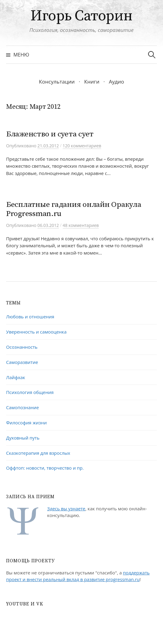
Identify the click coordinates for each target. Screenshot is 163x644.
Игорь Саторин (81, 16)
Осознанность (21, 347)
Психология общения (30, 392)
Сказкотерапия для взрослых (38, 453)
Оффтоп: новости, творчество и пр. (45, 468)
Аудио (116, 81)
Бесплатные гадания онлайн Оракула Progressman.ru (73, 209)
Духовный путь (22, 438)
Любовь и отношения (30, 316)
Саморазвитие (22, 362)
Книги (91, 81)
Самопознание (22, 407)
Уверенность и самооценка (36, 332)
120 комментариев (82, 146)
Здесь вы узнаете (66, 508)
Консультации (57, 81)
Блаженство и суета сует (50, 134)
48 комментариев (81, 225)
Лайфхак (15, 377)
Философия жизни (26, 423)
